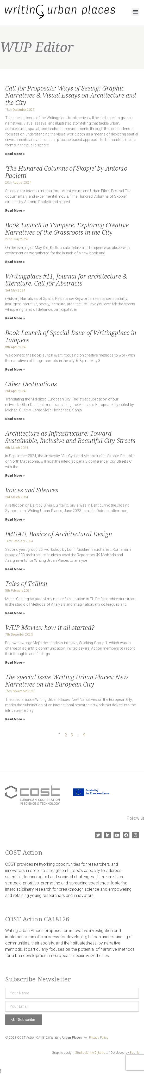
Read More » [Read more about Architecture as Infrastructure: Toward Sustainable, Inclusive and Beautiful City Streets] (15, 475)
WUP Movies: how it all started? (49, 627)
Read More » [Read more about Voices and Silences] (15, 519)
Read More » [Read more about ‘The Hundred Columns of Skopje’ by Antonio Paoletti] (15, 210)
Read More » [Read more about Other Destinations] (15, 419)
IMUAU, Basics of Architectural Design (58, 533)
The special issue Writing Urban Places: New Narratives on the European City (66, 680)
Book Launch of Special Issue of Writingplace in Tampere (70, 336)
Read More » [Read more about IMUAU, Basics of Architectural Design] (15, 569)
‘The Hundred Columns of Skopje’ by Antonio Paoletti (66, 172)
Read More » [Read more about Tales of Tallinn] (15, 613)
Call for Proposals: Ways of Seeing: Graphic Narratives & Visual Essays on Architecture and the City (70, 95)
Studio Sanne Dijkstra (90, 1052)
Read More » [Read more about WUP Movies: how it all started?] (15, 662)
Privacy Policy (98, 1037)
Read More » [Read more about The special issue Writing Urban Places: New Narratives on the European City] (15, 719)
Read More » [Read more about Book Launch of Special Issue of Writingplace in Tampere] (15, 369)
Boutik (134, 1052)
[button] (135, 12)
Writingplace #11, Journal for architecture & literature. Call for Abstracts (66, 280)
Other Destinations (31, 383)
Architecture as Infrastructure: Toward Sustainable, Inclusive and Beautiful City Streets (70, 437)
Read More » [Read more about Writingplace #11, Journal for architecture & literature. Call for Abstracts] (15, 318)
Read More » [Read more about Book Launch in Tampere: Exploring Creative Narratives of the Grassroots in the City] (15, 262)
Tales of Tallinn (26, 583)
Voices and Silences (31, 490)
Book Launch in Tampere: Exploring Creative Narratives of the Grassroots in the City (67, 228)
